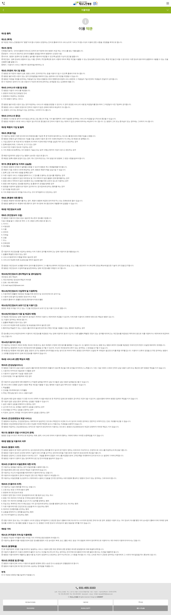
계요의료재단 (30, 608)
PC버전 (141, 602)
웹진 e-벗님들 (141, 608)
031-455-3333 (85, 587)
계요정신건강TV (85, 608)
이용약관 (85, 602)
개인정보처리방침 (30, 602)
